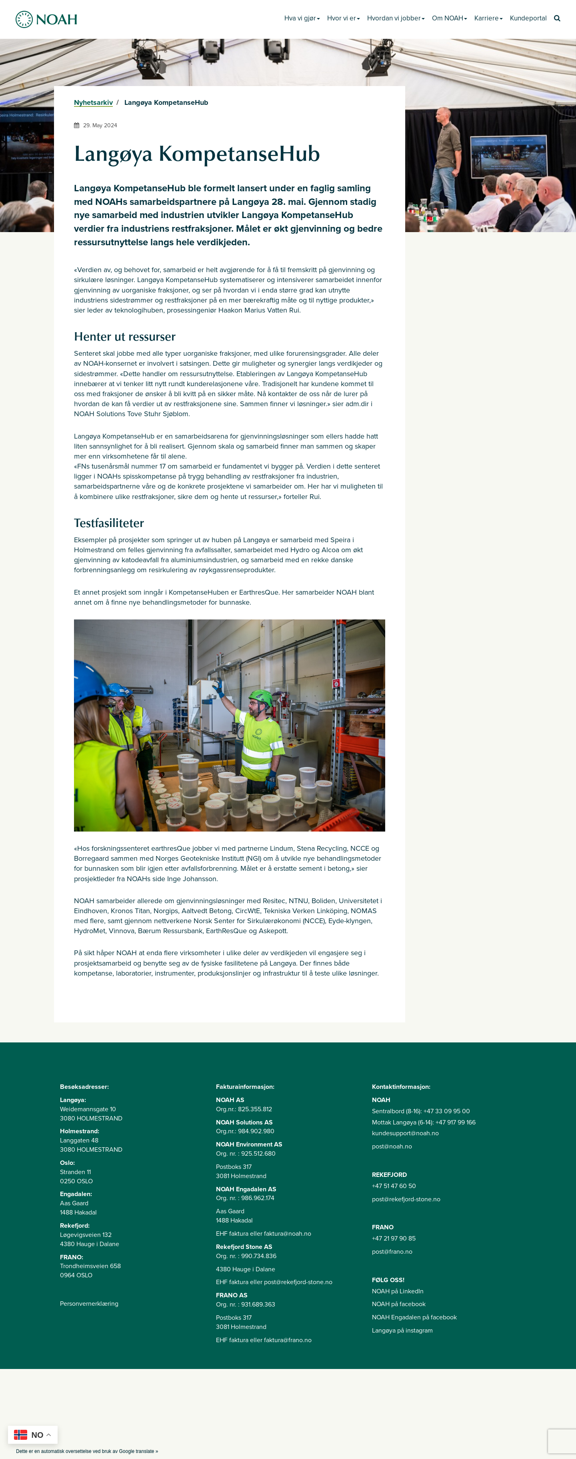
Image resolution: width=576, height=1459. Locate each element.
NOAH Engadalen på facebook (414, 1317)
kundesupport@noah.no (405, 1133)
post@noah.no (392, 1146)
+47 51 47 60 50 (394, 1186)
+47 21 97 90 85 (394, 1239)
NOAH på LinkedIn (398, 1291)
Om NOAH (449, 18)
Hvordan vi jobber (396, 18)
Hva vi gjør (302, 18)
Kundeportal (528, 18)
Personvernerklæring (89, 1304)
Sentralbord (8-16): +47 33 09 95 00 (421, 1111)
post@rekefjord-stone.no (406, 1199)
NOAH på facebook (399, 1304)
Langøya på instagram (402, 1331)
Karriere (488, 18)
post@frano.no (392, 1252)
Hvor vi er (343, 18)
